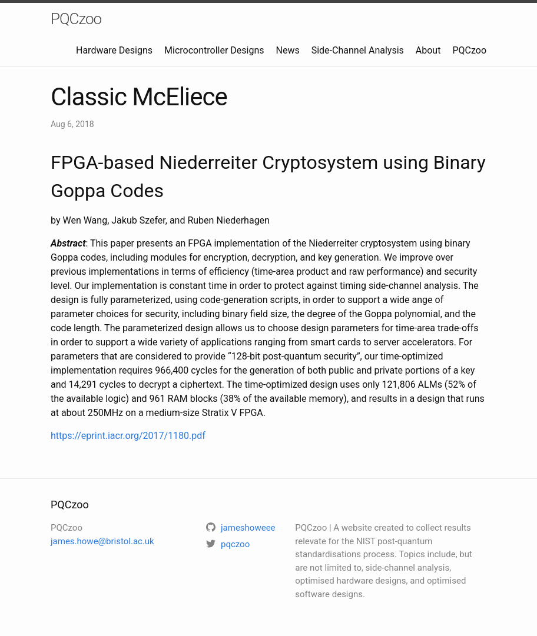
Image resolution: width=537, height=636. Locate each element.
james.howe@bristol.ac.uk (102, 541)
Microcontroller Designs (214, 50)
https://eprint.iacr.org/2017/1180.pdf (128, 435)
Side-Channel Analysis (357, 50)
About (428, 50)
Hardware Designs (114, 50)
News (288, 50)
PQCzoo (76, 19)
